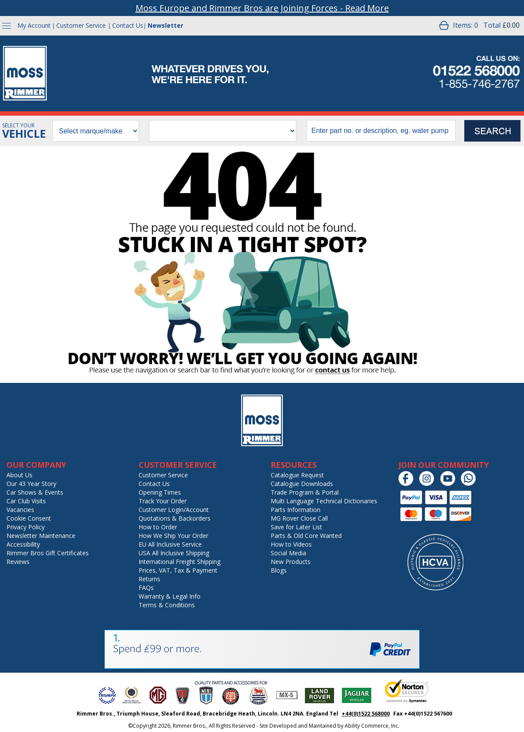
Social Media (288, 553)
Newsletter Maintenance (40, 535)
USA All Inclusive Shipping (174, 553)
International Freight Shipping (179, 561)
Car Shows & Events (34, 492)
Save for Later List (296, 527)
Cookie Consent (28, 518)
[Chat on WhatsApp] (470, 484)
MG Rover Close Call (299, 518)
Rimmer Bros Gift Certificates (47, 553)
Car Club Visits (26, 501)
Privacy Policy (25, 527)
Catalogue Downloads (302, 483)
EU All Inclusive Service (170, 544)
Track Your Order (163, 501)
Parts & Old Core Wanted (306, 535)
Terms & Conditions (167, 605)
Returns (149, 579)
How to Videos (291, 544)
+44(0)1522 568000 (366, 713)
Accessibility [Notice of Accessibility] (23, 544)
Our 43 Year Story (31, 483)
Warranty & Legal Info (170, 596)
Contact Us (127, 25)
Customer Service (81, 25)
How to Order (158, 527)
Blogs (279, 570)
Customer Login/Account (174, 509)
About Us (19, 475)
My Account (34, 25)
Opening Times (160, 492)
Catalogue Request (297, 475)
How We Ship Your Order (173, 535)
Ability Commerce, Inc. (372, 725)
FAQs (146, 587)
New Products (291, 561)
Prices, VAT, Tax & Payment (178, 570)
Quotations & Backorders (174, 518)
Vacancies (20, 509)
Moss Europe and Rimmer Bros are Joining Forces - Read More (262, 8)
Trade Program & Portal (305, 492)
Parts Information (295, 509)
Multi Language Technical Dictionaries (324, 501)
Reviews (17, 561)
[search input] (381, 131)
